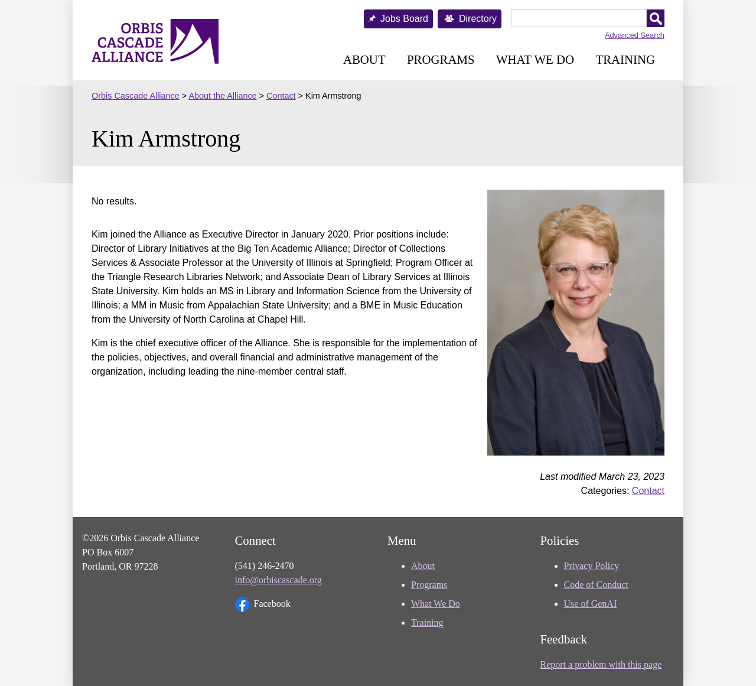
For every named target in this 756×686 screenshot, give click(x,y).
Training (625, 59)
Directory (478, 19)
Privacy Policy (592, 566)
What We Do (535, 59)
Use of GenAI (590, 604)
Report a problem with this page (601, 664)
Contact (648, 491)
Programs (440, 59)
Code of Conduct (596, 585)
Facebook (263, 604)
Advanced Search (634, 35)
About (364, 59)
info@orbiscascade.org (278, 580)
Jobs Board (404, 19)
